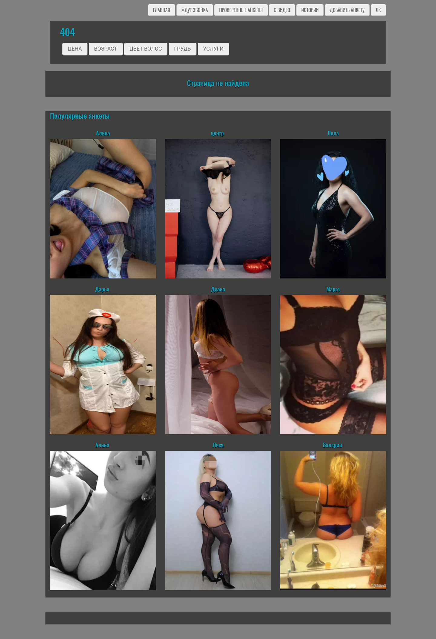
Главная (161, 10)
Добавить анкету (347, 10)
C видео (282, 10)
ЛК (378, 10)
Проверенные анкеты (241, 10)
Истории (310, 10)
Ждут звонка (194, 10)
